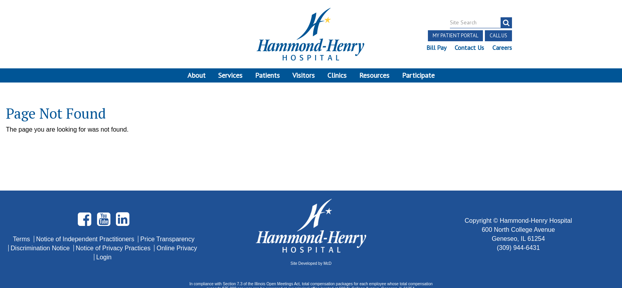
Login (104, 220)
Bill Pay (436, 47)
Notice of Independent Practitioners (86, 202)
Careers (502, 47)
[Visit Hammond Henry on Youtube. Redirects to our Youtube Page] (104, 185)
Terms (22, 202)
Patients (267, 75)
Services (230, 75)
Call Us (498, 35)
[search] (506, 22)
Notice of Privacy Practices (114, 211)
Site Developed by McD (311, 227)
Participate (418, 75)
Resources (374, 75)
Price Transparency (167, 202)
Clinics (337, 75)
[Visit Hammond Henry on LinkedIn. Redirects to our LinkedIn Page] (122, 185)
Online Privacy (176, 211)
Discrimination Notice (41, 211)
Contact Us (469, 47)
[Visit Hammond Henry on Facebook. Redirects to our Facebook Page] (85, 185)
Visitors (303, 75)
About (196, 75)
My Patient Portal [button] (455, 35)
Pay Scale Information (311, 264)
